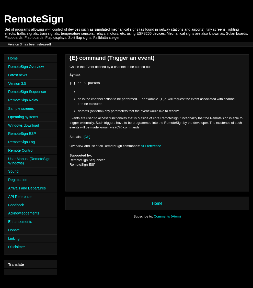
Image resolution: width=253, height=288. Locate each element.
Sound (13, 171)
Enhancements (20, 222)
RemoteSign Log (21, 142)
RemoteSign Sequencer (27, 92)
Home (157, 203)
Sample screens (21, 108)
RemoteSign (34, 19)
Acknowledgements (23, 213)
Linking (13, 238)
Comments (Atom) (167, 216)
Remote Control (20, 150)
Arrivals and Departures (27, 188)
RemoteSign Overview (26, 67)
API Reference (19, 197)
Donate (14, 230)
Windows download (23, 125)
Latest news (17, 75)
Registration (17, 180)
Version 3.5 (17, 83)
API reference (151, 146)
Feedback (16, 205)
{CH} (86, 137)
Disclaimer (16, 247)
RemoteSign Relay (23, 100)
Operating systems (23, 117)
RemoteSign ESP (22, 133)
